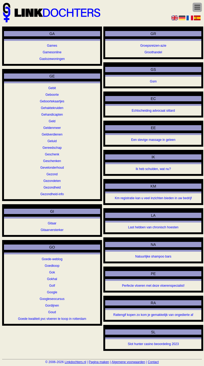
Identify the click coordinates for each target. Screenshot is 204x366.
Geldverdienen (52, 134)
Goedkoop (52, 266)
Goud (52, 312)
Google (52, 292)
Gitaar (52, 223)
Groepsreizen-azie (153, 45)
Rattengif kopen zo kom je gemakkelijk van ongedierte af (153, 315)
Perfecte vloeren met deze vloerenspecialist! (153, 285)
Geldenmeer (52, 128)
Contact (153, 362)
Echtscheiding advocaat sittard (153, 110)
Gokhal (52, 279)
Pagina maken (99, 362)
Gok (52, 272)
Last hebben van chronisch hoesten (153, 227)
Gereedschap (52, 148)
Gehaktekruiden (52, 108)
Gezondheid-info (52, 194)
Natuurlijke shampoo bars (153, 256)
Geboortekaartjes (52, 101)
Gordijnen (52, 305)
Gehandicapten (52, 114)
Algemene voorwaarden (128, 362)
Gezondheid (52, 187)
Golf (52, 285)
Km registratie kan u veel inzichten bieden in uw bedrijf (153, 198)
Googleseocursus (52, 299)
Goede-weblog (52, 259)
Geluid (52, 141)
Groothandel (153, 52)
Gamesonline (52, 52)
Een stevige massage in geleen (153, 140)
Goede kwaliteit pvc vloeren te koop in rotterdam (52, 319)
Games (52, 45)
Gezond (52, 174)
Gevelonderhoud (52, 167)
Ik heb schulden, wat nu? (153, 169)
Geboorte (52, 95)
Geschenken (52, 161)
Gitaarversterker (52, 230)
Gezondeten (52, 181)
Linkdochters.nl (75, 362)
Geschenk (52, 154)
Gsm (153, 81)
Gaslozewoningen (52, 59)
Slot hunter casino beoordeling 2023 (153, 344)
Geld (52, 121)
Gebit (52, 88)
